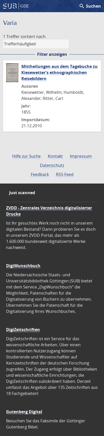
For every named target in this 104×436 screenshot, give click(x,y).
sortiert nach (33, 36)
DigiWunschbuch (23, 265)
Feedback (40, 174)
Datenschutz (52, 165)
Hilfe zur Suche (26, 156)
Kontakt (55, 156)
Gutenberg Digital (24, 411)
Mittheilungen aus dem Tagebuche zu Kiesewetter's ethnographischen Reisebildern (59, 72)
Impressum (81, 156)
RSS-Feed (64, 174)
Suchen (90, 6)
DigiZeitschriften (23, 329)
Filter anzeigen (52, 54)
